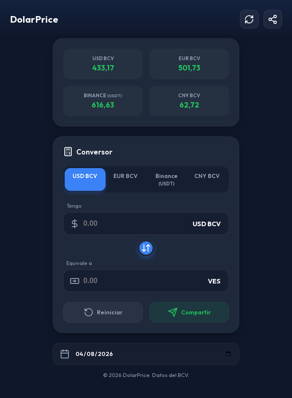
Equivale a (79, 263)
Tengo (74, 205)
